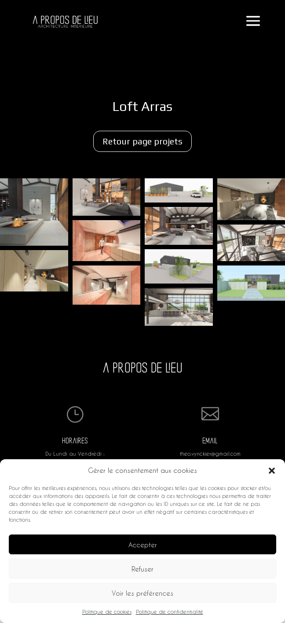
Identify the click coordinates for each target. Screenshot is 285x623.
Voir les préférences (142, 593)
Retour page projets (142, 141)
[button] (271, 470)
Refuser (142, 569)
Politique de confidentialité (169, 611)
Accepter (142, 545)
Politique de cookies (107, 611)
